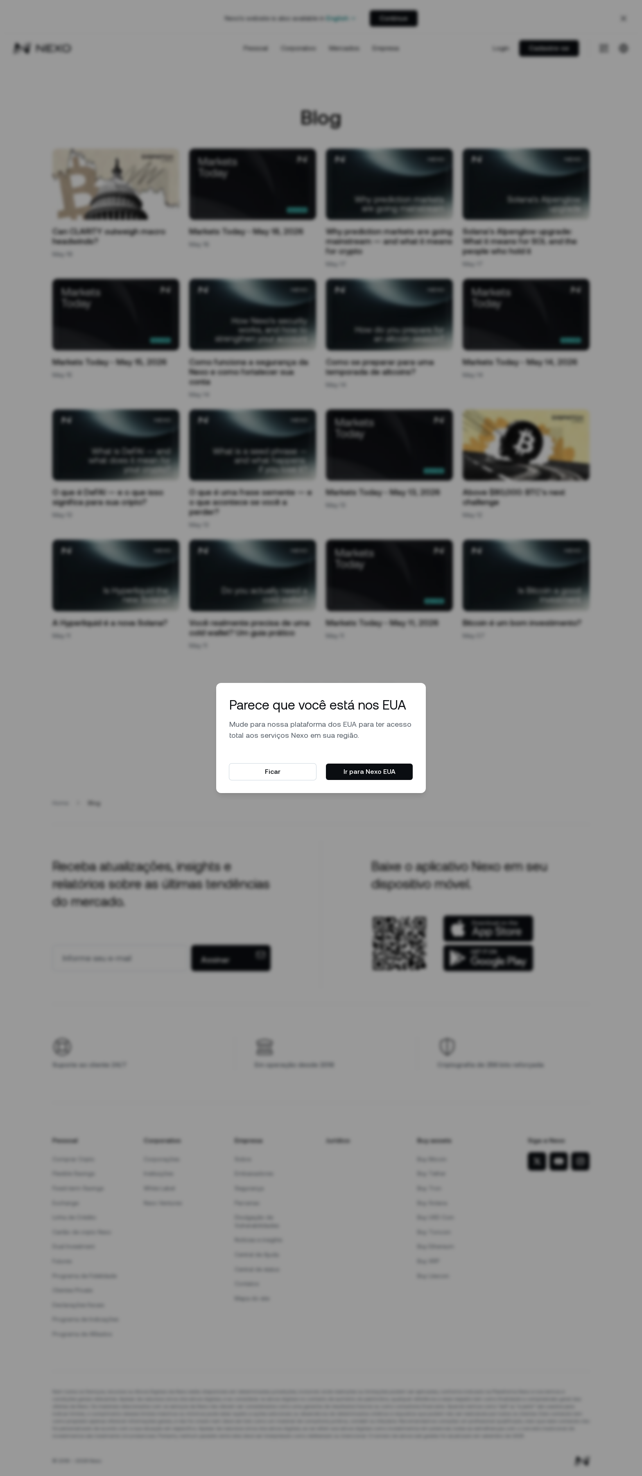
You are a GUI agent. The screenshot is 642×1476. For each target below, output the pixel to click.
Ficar (272, 771)
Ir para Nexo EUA (370, 771)
